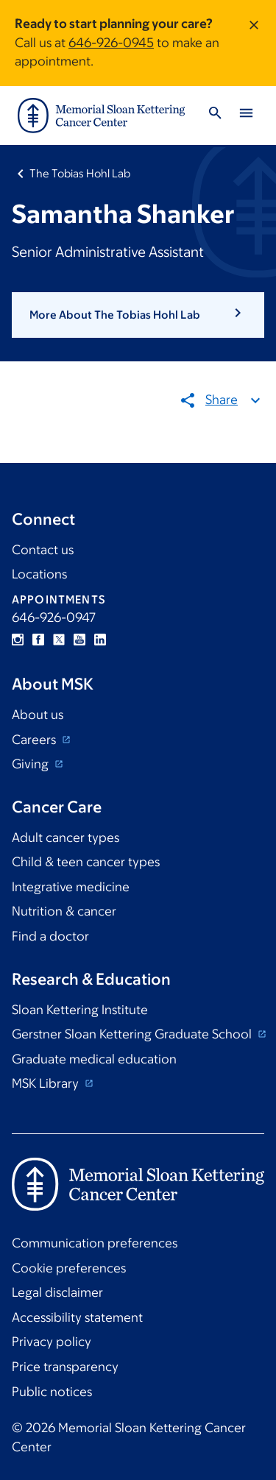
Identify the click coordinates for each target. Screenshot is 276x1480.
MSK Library (47, 1083)
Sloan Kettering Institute (80, 1009)
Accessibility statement (77, 1317)
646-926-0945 (111, 42)
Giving (32, 764)
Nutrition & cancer (64, 911)
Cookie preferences (69, 1268)
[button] (138, 315)
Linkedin (100, 639)
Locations (39, 574)
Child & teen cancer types (86, 861)
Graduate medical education (94, 1059)
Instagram (18, 639)
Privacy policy (51, 1341)
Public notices (52, 1391)
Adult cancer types (65, 837)
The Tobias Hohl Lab (79, 173)
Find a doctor (50, 936)
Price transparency (65, 1366)
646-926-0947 (54, 617)
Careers (35, 739)
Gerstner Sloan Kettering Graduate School (133, 1034)
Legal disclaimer (57, 1292)
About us (37, 714)
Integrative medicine (71, 886)
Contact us (43, 549)
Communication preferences (94, 1243)
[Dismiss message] (254, 43)
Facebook (38, 639)
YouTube (79, 639)
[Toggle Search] (215, 115)
